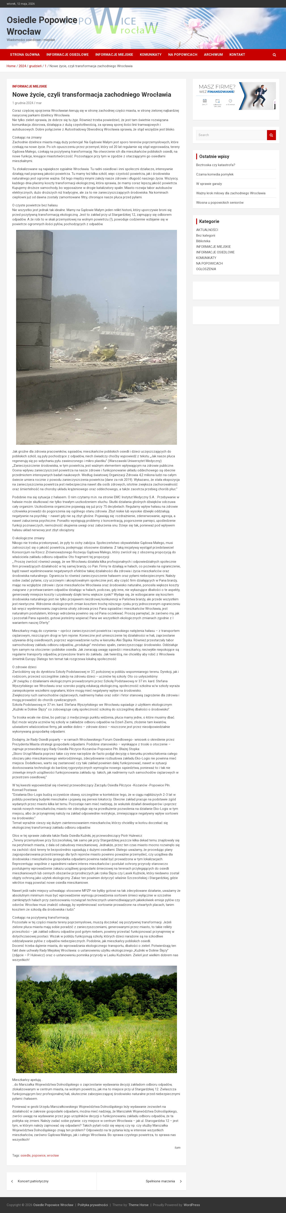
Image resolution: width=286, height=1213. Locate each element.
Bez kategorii (205, 235)
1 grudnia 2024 (22, 103)
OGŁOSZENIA (206, 269)
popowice (39, 1155)
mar (39, 103)
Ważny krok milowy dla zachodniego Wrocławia (230, 193)
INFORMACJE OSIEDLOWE (67, 55)
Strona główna (25, 55)
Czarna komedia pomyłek (214, 174)
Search (271, 135)
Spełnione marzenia (160, 1181)
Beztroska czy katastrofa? (215, 165)
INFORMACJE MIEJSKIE (114, 55)
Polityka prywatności (93, 1205)
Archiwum (213, 55)
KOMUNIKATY (151, 55)
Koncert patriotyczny (33, 1181)
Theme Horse (138, 1205)
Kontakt (237, 55)
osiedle (26, 1155)
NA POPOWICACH (182, 55)
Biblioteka (203, 241)
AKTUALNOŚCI (207, 230)
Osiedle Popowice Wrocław (53, 1205)
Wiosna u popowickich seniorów (220, 203)
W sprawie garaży (209, 184)
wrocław (53, 1155)
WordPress (192, 1205)
